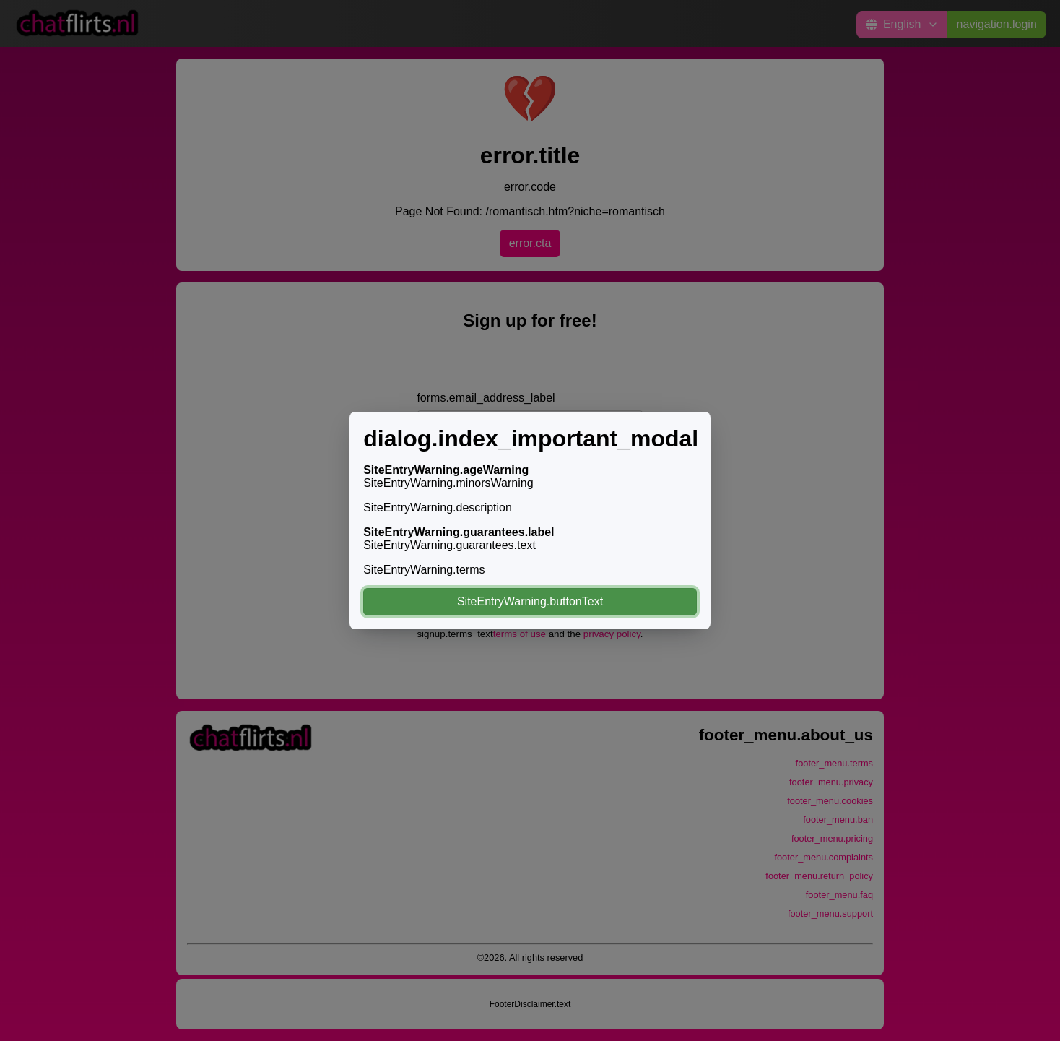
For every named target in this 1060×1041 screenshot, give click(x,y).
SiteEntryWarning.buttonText (530, 601)
